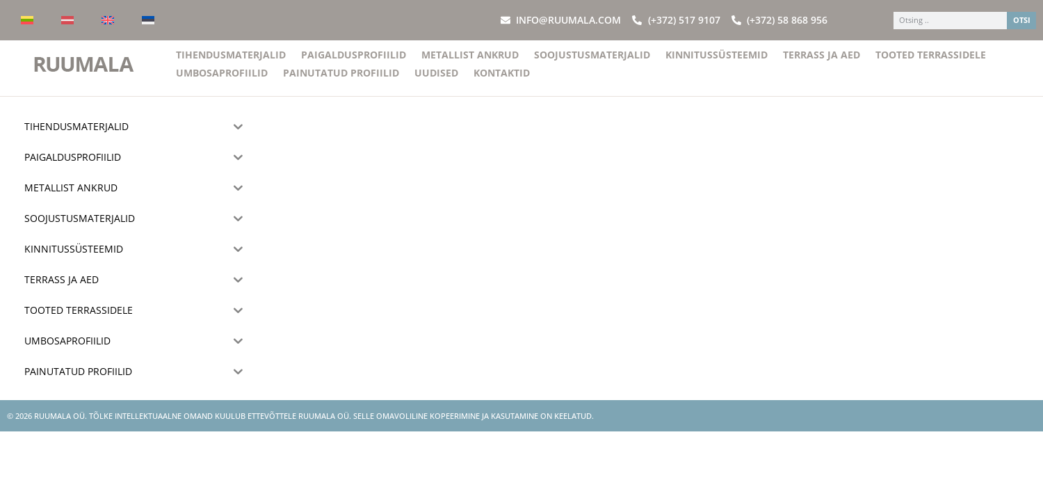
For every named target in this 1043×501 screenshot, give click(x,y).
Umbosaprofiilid (222, 81)
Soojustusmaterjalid (592, 63)
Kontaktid (502, 81)
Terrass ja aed (821, 63)
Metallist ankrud (470, 63)
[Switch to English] (108, 20)
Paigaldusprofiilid (353, 63)
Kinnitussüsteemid (716, 63)
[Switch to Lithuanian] (27, 20)
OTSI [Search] (1021, 20)
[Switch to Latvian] (67, 20)
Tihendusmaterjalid (231, 63)
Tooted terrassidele (930, 63)
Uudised (436, 81)
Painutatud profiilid (341, 81)
